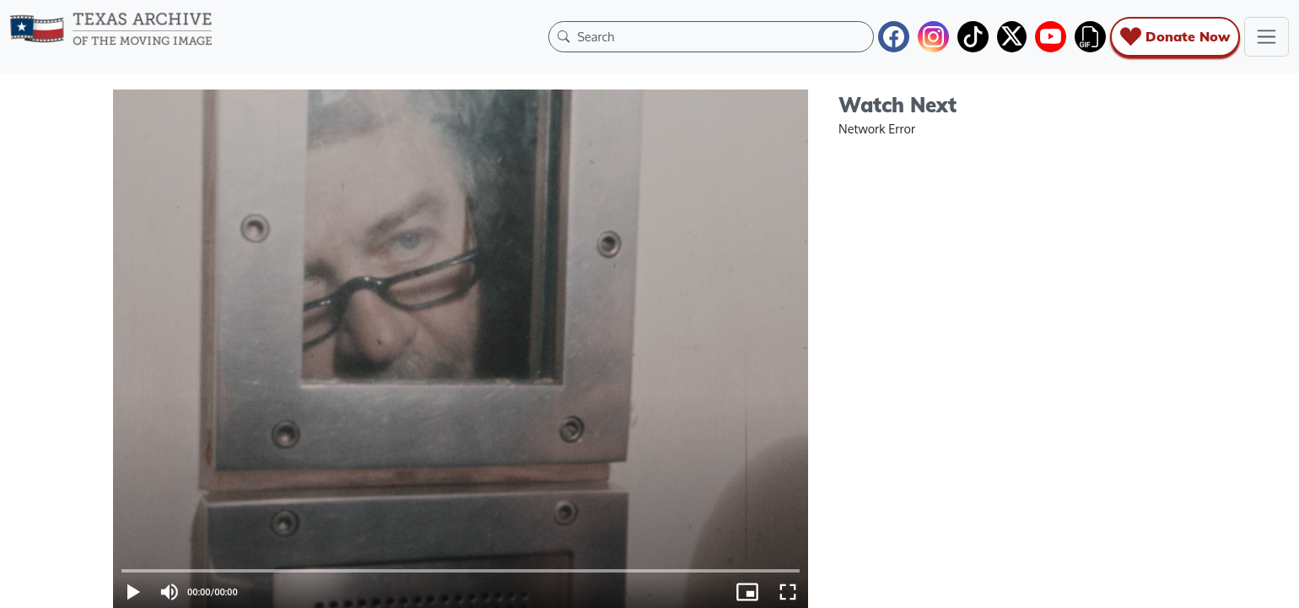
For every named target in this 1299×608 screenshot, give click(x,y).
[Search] (721, 36)
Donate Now (1175, 36)
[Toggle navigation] (1266, 37)
